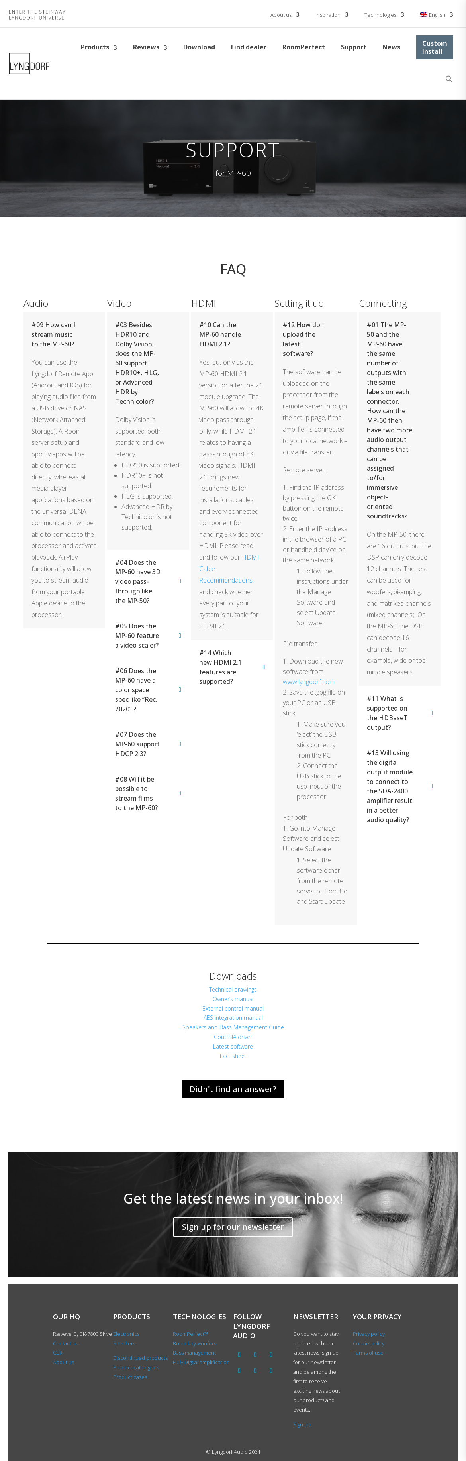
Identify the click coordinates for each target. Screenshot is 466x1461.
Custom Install (434, 47)
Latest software (233, 1046)
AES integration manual (233, 1017)
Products (95, 47)
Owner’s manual (233, 999)
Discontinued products (140, 1357)
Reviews (146, 47)
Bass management (194, 1352)
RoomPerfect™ (190, 1333)
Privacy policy (369, 1333)
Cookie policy (368, 1343)
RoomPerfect (303, 47)
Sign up (302, 1424)
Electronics (126, 1333)
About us (281, 14)
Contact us (65, 1343)
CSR (58, 1352)
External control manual (233, 1008)
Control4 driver (233, 1037)
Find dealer (248, 47)
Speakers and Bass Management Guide (233, 1027)
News (391, 47)
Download (199, 47)
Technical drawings (233, 989)
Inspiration (328, 14)
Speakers (124, 1343)
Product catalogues (136, 1367)
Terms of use (368, 1352)
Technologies (380, 14)
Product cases (130, 1376)
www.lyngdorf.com (309, 681)
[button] (449, 79)
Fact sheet (233, 1056)
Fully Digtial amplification (201, 1362)
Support (353, 47)
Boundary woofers (194, 1343)
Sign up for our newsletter (233, 1226)
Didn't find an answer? (233, 1089)
